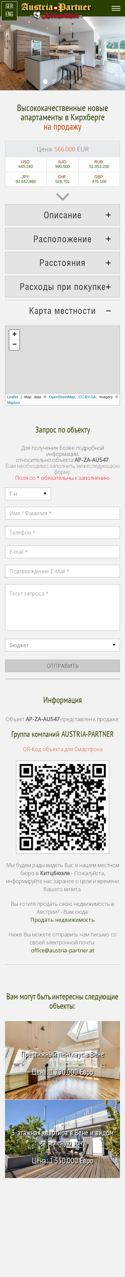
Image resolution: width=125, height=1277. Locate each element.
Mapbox (13, 403)
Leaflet (12, 397)
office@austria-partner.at (62, 950)
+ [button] (14, 335)
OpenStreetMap (62, 397)
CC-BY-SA (87, 397)
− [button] (14, 345)
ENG (9, 15)
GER (9, 7)
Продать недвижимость (62, 919)
